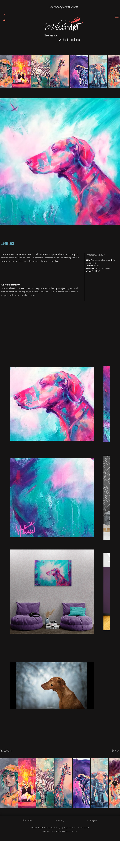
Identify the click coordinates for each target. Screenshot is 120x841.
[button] (4, 20)
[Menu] (117, 16)
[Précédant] (9, 750)
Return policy (27, 820)
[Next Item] (114, 783)
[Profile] (4, 14)
